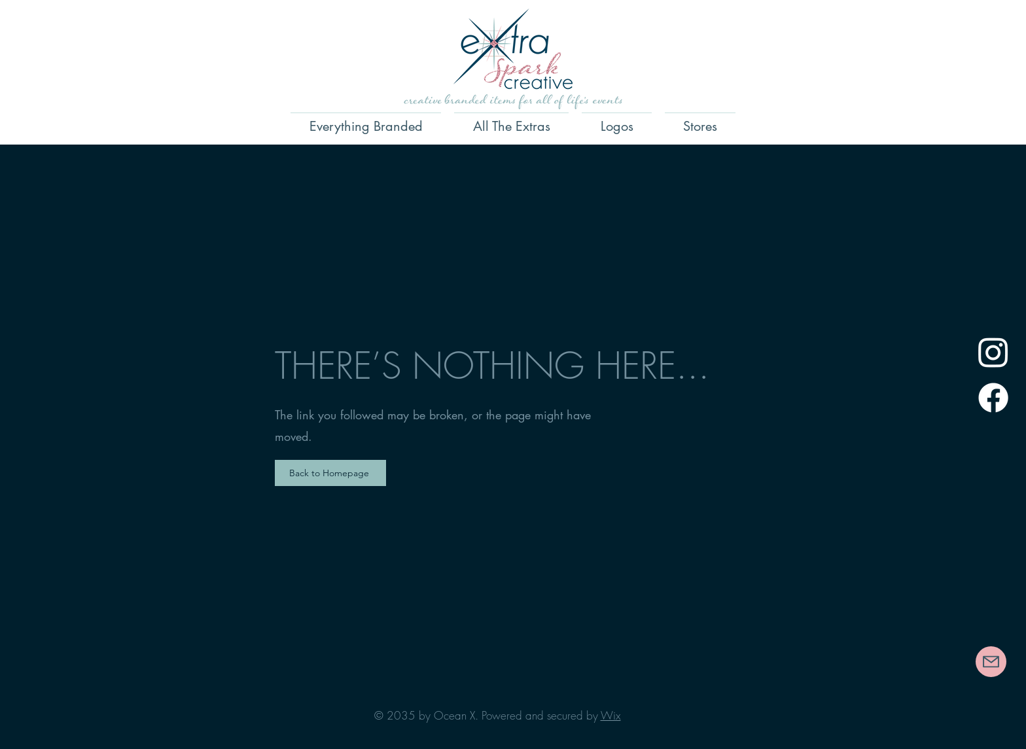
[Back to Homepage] (330, 473)
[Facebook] (993, 397)
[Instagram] (993, 352)
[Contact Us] (991, 661)
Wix (611, 715)
